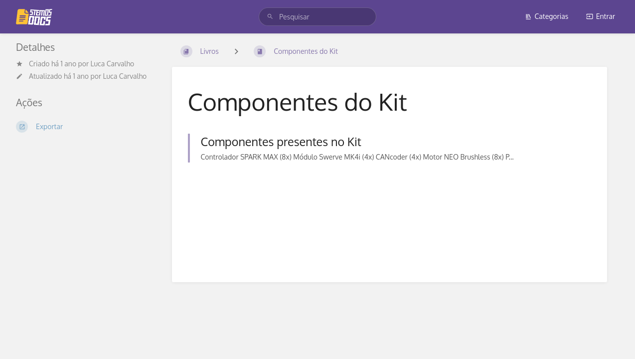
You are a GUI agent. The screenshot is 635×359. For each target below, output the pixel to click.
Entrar (600, 16)
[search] (317, 16)
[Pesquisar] (270, 16)
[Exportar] (86, 127)
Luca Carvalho (113, 63)
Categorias (547, 16)
